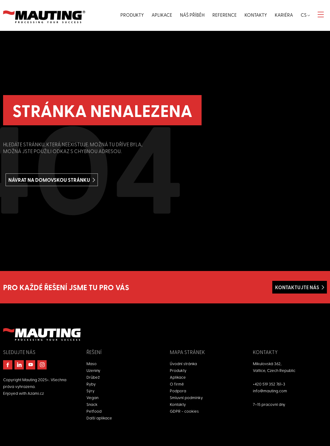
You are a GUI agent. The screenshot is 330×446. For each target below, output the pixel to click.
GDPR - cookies (184, 411)
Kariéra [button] (284, 15)
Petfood (94, 411)
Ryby (91, 383)
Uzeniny (93, 370)
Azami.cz (35, 393)
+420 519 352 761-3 (269, 383)
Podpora (178, 390)
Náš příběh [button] (192, 15)
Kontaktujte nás (297, 287)
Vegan (92, 397)
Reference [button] (224, 15)
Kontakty (178, 404)
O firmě (177, 383)
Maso (91, 363)
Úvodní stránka (183, 363)
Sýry (90, 390)
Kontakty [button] (255, 15)
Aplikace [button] (162, 15)
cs (305, 15)
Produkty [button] (132, 15)
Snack (92, 404)
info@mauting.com (270, 390)
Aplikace (178, 377)
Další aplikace (99, 417)
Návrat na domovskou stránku (49, 179)
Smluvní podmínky (186, 397)
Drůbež (93, 377)
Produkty (178, 370)
